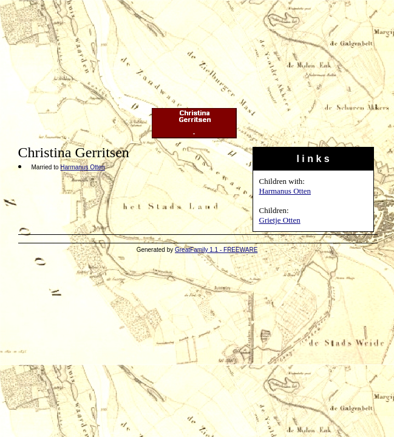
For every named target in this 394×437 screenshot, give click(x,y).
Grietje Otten (280, 220)
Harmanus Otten (285, 190)
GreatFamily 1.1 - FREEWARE (216, 249)
